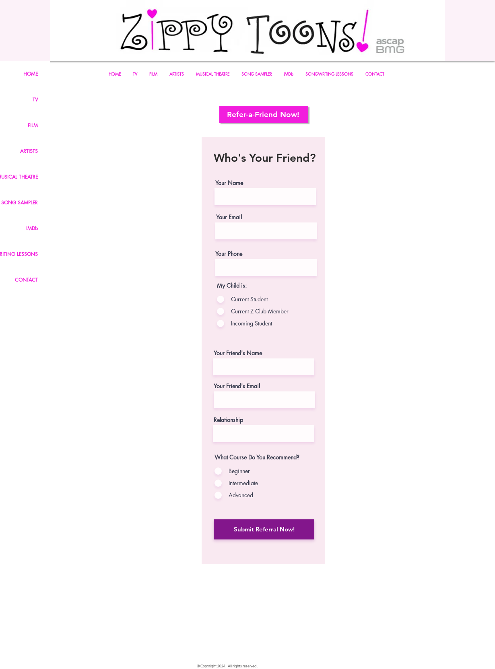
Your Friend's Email (237, 386)
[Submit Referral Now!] (264, 529)
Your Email (229, 217)
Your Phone (228, 254)
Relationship (228, 420)
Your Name (229, 183)
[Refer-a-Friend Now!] (263, 114)
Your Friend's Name (238, 353)
